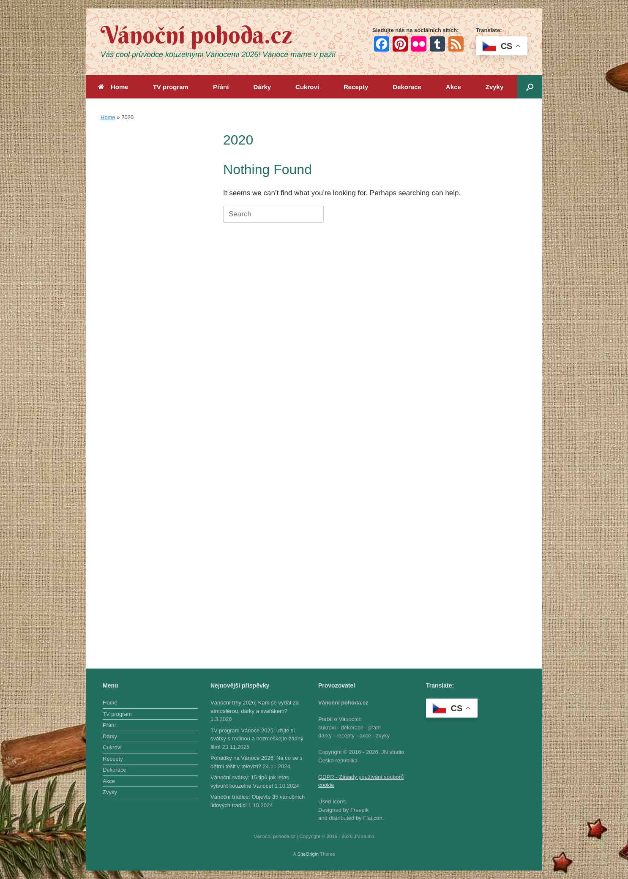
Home (113, 86)
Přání (221, 86)
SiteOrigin (308, 854)
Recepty (356, 86)
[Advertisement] (151, 256)
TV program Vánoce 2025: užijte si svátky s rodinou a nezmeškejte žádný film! (256, 738)
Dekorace (407, 86)
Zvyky (495, 86)
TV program (170, 86)
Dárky (262, 86)
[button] (529, 86)
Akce (453, 86)
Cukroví (307, 86)
